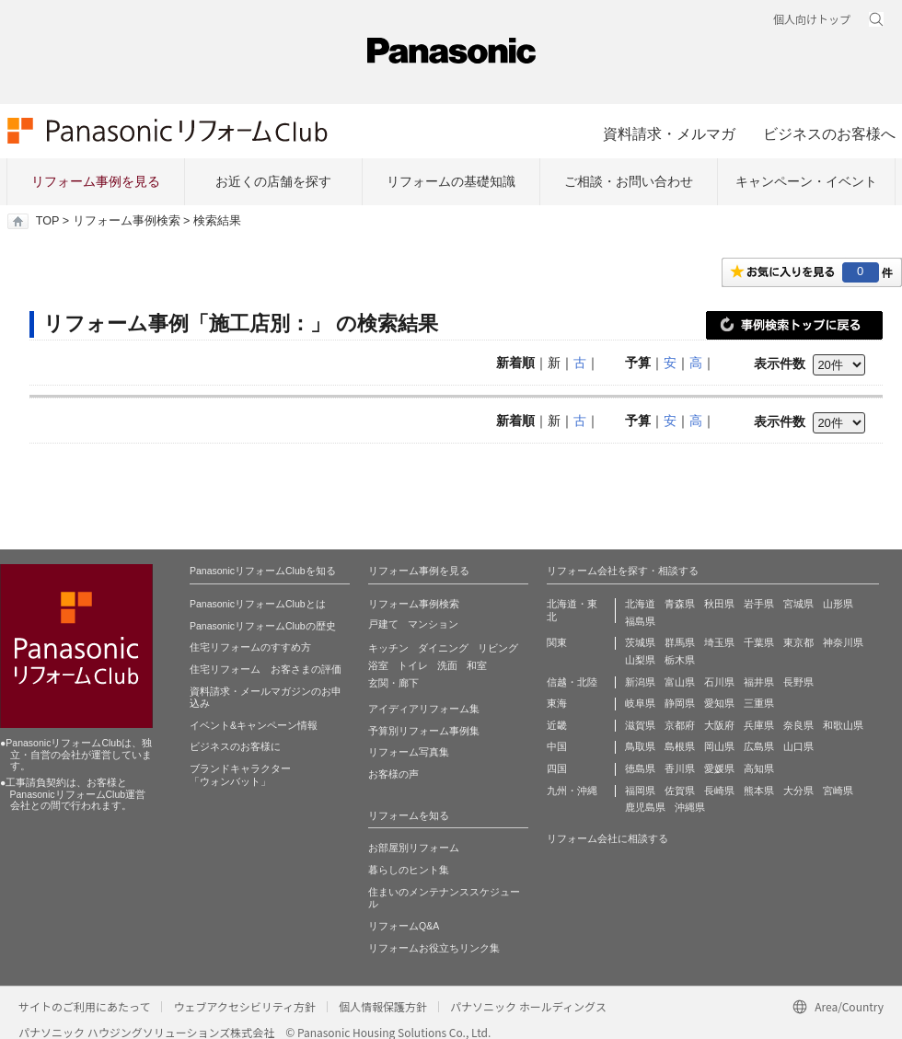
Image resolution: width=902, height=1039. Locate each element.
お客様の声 (393, 773)
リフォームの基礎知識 (451, 181)
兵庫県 (759, 725)
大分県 (798, 790)
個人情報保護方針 (383, 1006)
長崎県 (719, 790)
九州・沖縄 (572, 790)
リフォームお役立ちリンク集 (434, 947)
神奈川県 (843, 642)
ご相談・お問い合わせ (628, 181)
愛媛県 (719, 768)
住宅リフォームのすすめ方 (250, 646)
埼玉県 (719, 642)
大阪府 (719, 725)
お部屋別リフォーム (413, 847)
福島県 (640, 621)
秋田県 (719, 603)
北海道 (640, 603)
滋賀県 (640, 725)
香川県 (680, 768)
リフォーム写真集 (408, 751)
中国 (557, 746)
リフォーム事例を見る (95, 181)
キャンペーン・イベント (806, 181)
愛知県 (719, 703)
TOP (47, 220)
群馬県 (680, 642)
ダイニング (443, 647)
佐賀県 (680, 790)
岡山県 (719, 746)
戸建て (383, 623)
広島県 (759, 746)
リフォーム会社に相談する (607, 838)
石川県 (719, 681)
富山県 (680, 681)
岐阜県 (640, 703)
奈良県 (798, 725)
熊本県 (759, 790)
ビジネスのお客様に (235, 746)
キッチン (388, 647)
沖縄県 (690, 807)
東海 (557, 703)
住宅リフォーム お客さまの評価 (265, 669)
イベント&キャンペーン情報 (254, 725)
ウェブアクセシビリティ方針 (244, 1006)
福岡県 (640, 790)
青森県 (680, 603)
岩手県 (759, 603)
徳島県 (640, 768)
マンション (433, 623)
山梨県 (640, 659)
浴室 (378, 665)
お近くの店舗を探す (273, 181)
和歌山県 (843, 725)
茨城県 (640, 642)
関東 (557, 642)
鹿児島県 (645, 807)
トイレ (413, 665)
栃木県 (680, 659)
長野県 (798, 681)
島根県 (680, 746)
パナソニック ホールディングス (528, 1006)
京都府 (680, 725)
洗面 (447, 665)
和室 (477, 665)
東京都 (798, 642)
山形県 (838, 603)
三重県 (759, 703)
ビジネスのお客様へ (829, 133)
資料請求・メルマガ (669, 133)
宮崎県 (838, 790)
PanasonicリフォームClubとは (258, 603)
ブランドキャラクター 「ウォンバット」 (240, 775)
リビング (498, 647)
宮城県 (798, 603)
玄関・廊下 (393, 682)
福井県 (759, 681)
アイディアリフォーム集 (424, 708)
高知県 (759, 768)
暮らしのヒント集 (408, 869)
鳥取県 (640, 746)
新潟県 (640, 681)
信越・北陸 (572, 681)
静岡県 (680, 703)
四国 (557, 768)
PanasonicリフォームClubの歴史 (263, 625)
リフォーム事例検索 (126, 220)
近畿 (557, 725)
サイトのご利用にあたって (84, 1006)
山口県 (798, 746)
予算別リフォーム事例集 (424, 730)
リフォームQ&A (403, 925)
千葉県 (759, 642)
